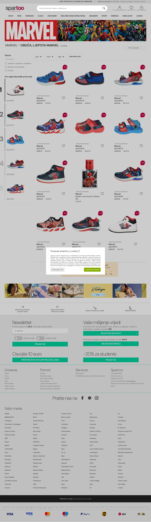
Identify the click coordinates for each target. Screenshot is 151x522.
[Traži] (104, 8)
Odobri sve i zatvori (92, 269)
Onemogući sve (57, 269)
